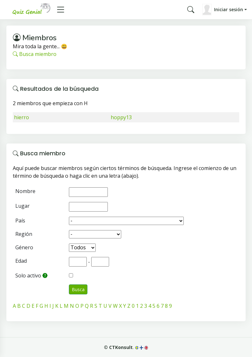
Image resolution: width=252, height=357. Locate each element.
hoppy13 (121, 117)
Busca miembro (34, 54)
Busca (78, 289)
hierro (21, 117)
